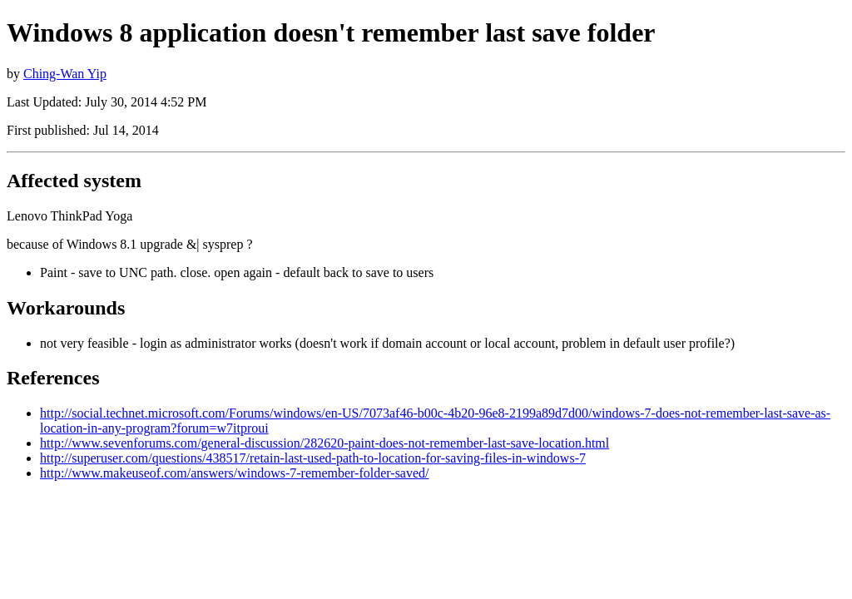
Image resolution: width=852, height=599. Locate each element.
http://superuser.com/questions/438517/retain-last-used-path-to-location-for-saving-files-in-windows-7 (313, 458)
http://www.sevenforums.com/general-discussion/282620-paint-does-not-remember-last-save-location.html (324, 443)
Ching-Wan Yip (64, 74)
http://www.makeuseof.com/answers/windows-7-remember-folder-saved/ (234, 473)
